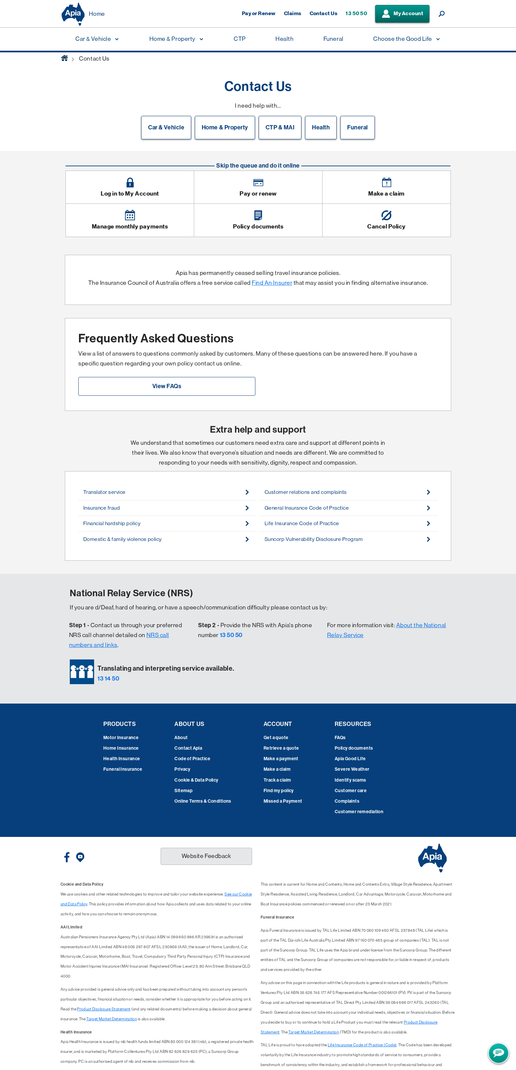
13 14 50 (108, 678)
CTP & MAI (280, 127)
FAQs (340, 737)
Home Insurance (121, 748)
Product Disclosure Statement (103, 1009)
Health (321, 127)
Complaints (347, 801)
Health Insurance (121, 759)
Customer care (351, 790)
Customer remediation (359, 812)
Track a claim (277, 780)
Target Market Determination (111, 1019)
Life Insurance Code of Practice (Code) (362, 1045)
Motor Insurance (121, 737)
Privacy (182, 769)
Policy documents (354, 748)
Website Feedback (206, 856)
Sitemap (183, 790)
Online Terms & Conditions (202, 801)
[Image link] (129, 187)
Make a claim (277, 769)
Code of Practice (192, 759)
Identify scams (350, 780)
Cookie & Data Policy (196, 780)
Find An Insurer (272, 283)
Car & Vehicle (166, 127)
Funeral (357, 127)
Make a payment (281, 759)
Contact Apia (188, 748)
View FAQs (167, 386)
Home (97, 14)
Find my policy (279, 790)
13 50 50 (231, 635)
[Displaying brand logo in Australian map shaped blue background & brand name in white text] (73, 14)
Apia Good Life (350, 759)
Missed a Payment (283, 801)
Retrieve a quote (281, 748)
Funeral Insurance (122, 769)
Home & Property (225, 127)
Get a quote (276, 737)
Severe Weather (352, 769)
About (181, 737)
